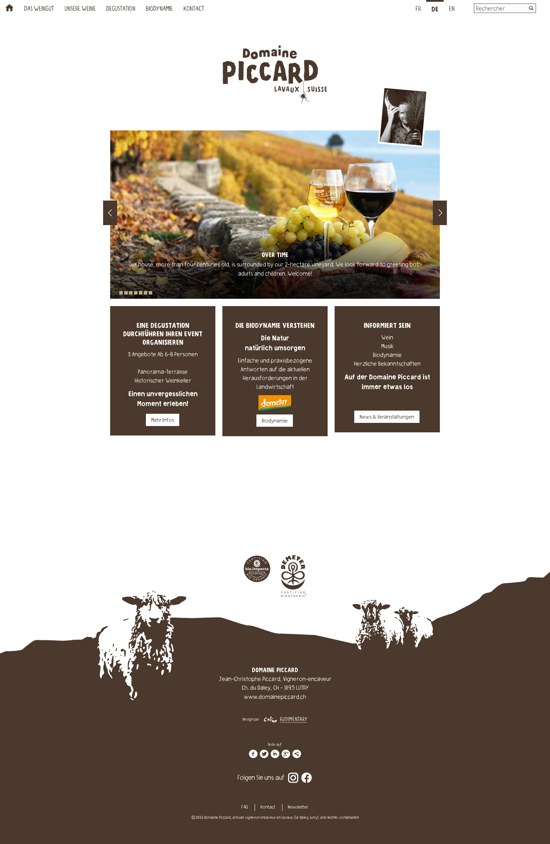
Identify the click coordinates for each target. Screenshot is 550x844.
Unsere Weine (80, 9)
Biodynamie (159, 9)
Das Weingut (39, 9)
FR (418, 9)
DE (434, 9)
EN (452, 9)
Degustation (120, 9)
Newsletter (298, 807)
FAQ (245, 807)
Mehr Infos (162, 421)
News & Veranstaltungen (387, 417)
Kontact (193, 9)
